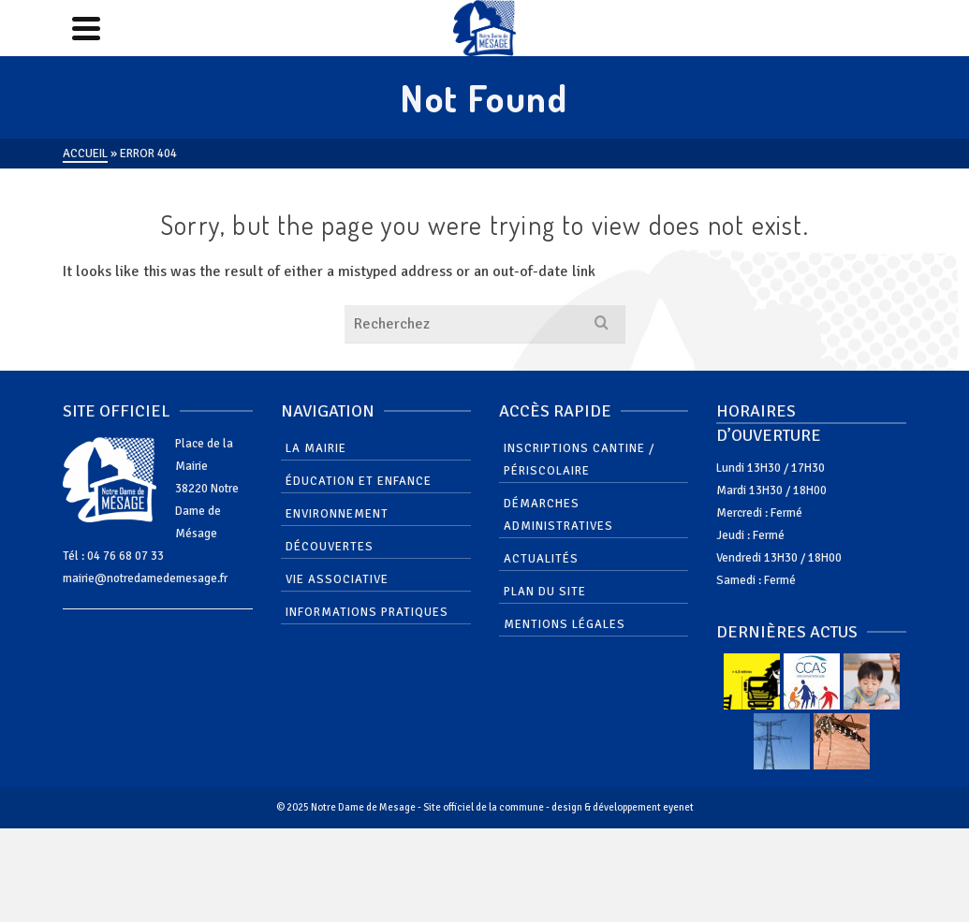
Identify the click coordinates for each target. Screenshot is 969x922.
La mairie (316, 448)
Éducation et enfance (359, 481)
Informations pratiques (367, 612)
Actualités (541, 558)
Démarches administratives (558, 515)
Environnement (337, 513)
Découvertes (330, 546)
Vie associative (337, 579)
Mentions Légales (564, 624)
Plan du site (545, 591)
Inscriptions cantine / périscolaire (579, 459)
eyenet (678, 807)
